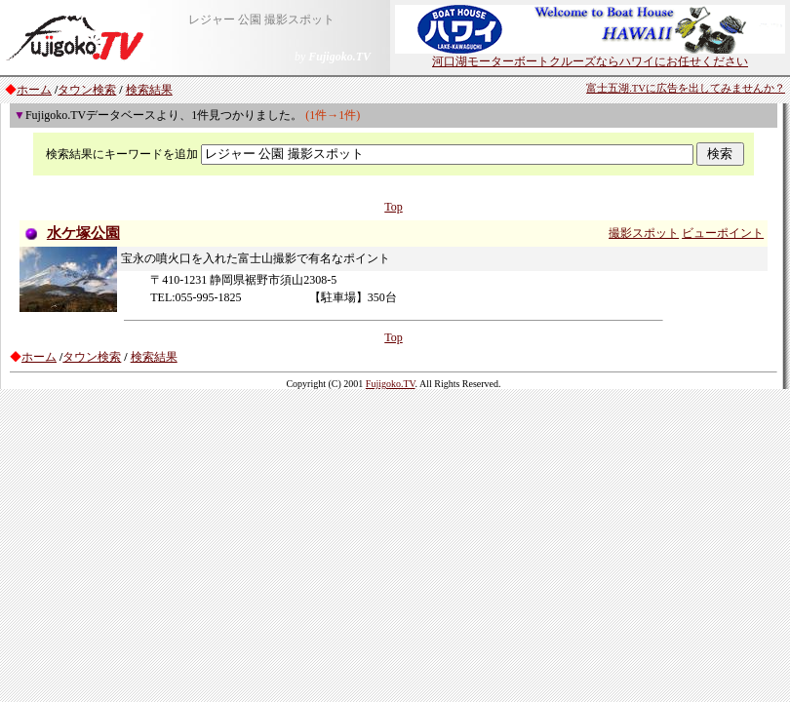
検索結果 (149, 90)
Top (393, 207)
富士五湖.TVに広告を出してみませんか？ (685, 88)
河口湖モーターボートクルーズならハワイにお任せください (590, 55)
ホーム (34, 90)
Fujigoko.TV (390, 383)
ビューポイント (723, 233)
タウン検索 (87, 90)
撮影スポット (644, 233)
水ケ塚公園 (83, 233)
